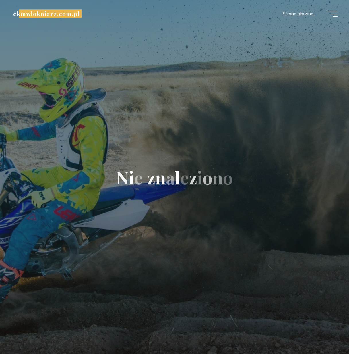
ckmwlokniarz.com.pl (46, 13)
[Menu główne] (332, 14)
